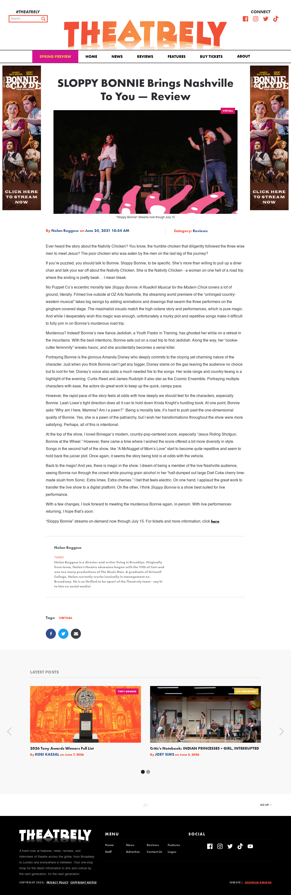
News (117, 56)
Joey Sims (164, 754)
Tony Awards (127, 691)
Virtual (228, 110)
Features (176, 56)
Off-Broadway (246, 691)
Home (91, 56)
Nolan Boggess (65, 230)
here (215, 521)
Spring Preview (55, 56)
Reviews (145, 56)
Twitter (59, 557)
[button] (244, 56)
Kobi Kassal (47, 754)
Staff (108, 852)
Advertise (133, 852)
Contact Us (154, 852)
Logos (172, 852)
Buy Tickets (211, 56)
